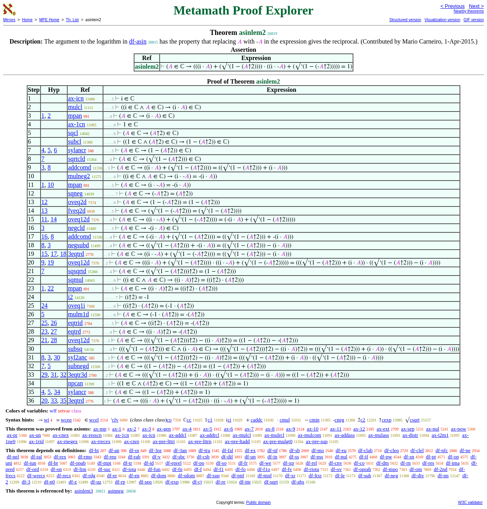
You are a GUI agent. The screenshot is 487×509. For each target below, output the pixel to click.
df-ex (250, 450)
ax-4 (186, 429)
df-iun (30, 463)
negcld (76, 227)
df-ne (464, 450)
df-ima (453, 463)
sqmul (75, 279)
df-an (113, 450)
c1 (210, 420)
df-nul (341, 457)
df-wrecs (36, 475)
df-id (149, 463)
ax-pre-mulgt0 (277, 441)
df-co (359, 463)
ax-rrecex (100, 441)
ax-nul (432, 429)
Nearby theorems (469, 11)
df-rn (406, 463)
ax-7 (249, 429)
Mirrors (9, 20)
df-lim (80, 469)
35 (63, 400)
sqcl (73, 133)
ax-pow (458, 429)
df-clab (365, 450)
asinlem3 (83, 491)
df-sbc (179, 457)
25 (44, 322)
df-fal (227, 450)
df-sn (409, 457)
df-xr (290, 475)
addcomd (79, 167)
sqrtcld (76, 158)
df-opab (78, 463)
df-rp (120, 482)
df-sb (294, 450)
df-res (428, 463)
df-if (363, 457)
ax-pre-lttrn (199, 441)
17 (54, 253)
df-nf (272, 450)
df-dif (227, 457)
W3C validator (470, 502)
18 (63, 253)
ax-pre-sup (317, 441)
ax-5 (207, 429)
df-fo (240, 469)
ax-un (35, 435)
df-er (112, 475)
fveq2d (76, 210)
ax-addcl (177, 435)
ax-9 (290, 429)
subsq (75, 348)
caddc (257, 420)
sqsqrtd (77, 271)
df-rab (134, 457)
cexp (386, 420)
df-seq (145, 482)
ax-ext (383, 429)
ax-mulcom (309, 435)
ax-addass (344, 435)
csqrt (414, 420)
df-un (249, 457)
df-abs (298, 482)
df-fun (154, 469)
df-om (416, 469)
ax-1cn (76, 124)
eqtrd (74, 331)
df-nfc (442, 450)
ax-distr (410, 435)
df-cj (197, 482)
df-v (156, 457)
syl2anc (77, 357)
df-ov (336, 469)
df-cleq (391, 450)
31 (54, 374)
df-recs (64, 475)
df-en (134, 475)
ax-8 (269, 429)
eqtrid (75, 322)
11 (44, 219)
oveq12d (79, 219)
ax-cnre (131, 441)
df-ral (36, 457)
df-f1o (263, 469)
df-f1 (218, 469)
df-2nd (440, 469)
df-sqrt (271, 482)
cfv (115, 420)
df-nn (442, 475)
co (169, 420)
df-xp (288, 463)
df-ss (294, 457)
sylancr (77, 150)
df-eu (341, 450)
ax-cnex (61, 435)
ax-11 (336, 429)
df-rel (311, 463)
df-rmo (85, 457)
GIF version (473, 20)
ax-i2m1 (440, 435)
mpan (75, 115)
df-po (198, 463)
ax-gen (164, 429)
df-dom (158, 475)
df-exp (171, 482)
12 (44, 202)
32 (63, 374)
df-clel (417, 450)
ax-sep (407, 429)
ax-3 (146, 429)
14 (53, 219)
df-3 (26, 482)
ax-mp (100, 429)
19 (51, 262)
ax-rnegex (67, 441)
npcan (75, 383)
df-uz (95, 482)
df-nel (13, 457)
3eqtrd (76, 253)
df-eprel (173, 463)
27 (54, 331)
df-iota (129, 469)
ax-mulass (378, 435)
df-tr (127, 463)
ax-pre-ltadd (237, 441)
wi (46, 420)
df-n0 (49, 482)
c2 (362, 420)
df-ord (32, 469)
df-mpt (104, 463)
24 (44, 305)
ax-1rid (36, 441)
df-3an (180, 450)
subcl (74, 141)
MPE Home (49, 20)
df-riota (311, 469)
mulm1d (78, 314)
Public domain (258, 502)
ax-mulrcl (275, 435)
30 (57, 357)
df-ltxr (315, 475)
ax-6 (228, 429)
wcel (94, 420)
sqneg (75, 193)
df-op (453, 457)
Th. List (72, 20)
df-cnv (335, 463)
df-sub (364, 475)
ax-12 (359, 429)
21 (44, 340)
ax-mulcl (242, 435)
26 (54, 322)
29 (44, 374)
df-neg (391, 475)
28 (54, 340)
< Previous (452, 6)
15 (44, 253)
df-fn (177, 469)
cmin (314, 420)
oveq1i (76, 305)
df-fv (287, 469)
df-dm (382, 463)
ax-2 (131, 429)
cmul (284, 420)
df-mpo (390, 469)
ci (229, 420)
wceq (66, 420)
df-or (134, 450)
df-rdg (89, 475)
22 (51, 288)
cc (189, 420)
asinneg (115, 491)
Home (27, 20)
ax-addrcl (209, 435)
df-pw (386, 457)
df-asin (137, 41)
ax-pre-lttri (164, 441)
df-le (340, 475)
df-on (56, 469)
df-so (221, 463)
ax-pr (12, 435)
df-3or (155, 450)
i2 (70, 297)
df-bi (94, 450)
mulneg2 (79, 176)
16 (44, 236)
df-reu (110, 457)
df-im (244, 482)
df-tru (204, 450)
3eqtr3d (77, 374)
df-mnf (264, 475)
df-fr (243, 463)
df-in (272, 457)
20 (44, 400)
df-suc (104, 469)
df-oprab (362, 469)
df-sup (213, 475)
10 (51, 184)
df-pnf (238, 475)
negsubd (78, 245)
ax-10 (313, 429)
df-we (265, 463)
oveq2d (77, 202)
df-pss (317, 457)
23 (44, 331)
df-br (53, 463)
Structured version (405, 20)
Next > (476, 6)
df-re (220, 482)
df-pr (431, 457)
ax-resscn (91, 435)
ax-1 (116, 429)
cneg (339, 420)
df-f (198, 469)
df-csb (203, 457)
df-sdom (186, 475)
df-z (73, 482)
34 (57, 392)
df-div (418, 475)
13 (44, 210)
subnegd (78, 366)
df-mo (317, 450)
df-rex (60, 457)
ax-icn (76, 98)
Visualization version (442, 20)
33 (54, 400)
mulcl (75, 107)
